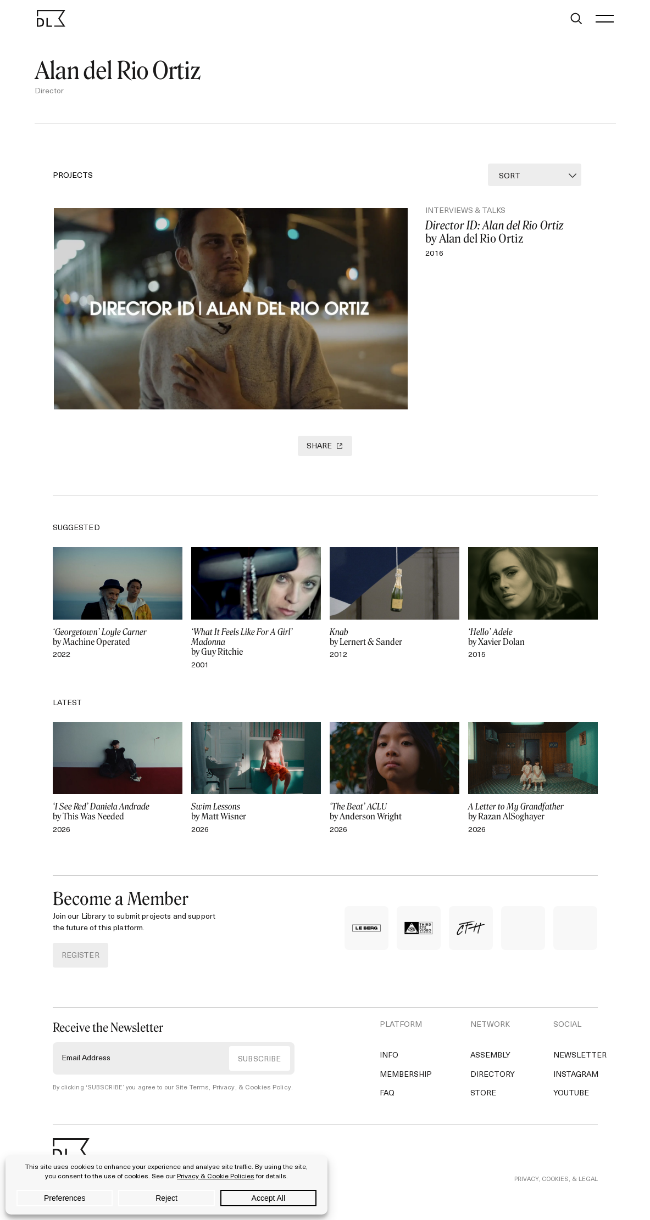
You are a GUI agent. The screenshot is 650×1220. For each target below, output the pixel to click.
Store (483, 1102)
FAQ (387, 1102)
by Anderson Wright (394, 820)
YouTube (571, 1102)
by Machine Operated (117, 646)
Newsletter (580, 1064)
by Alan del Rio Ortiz (507, 232)
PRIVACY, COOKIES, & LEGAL (556, 1188)
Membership (406, 1083)
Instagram (575, 1083)
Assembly (490, 1064)
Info (389, 1064)
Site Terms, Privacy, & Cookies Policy (228, 1097)
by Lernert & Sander (394, 646)
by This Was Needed (117, 820)
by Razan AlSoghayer (533, 820)
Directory (492, 1083)
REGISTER (80, 964)
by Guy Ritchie (256, 651)
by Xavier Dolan (533, 646)
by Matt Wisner (256, 820)
